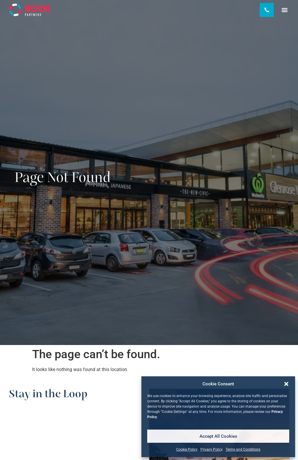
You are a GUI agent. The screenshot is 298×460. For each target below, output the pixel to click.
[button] (286, 384)
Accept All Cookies (218, 436)
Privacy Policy (211, 449)
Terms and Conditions (243, 449)
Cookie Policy (186, 449)
